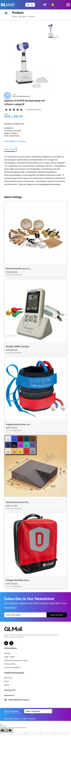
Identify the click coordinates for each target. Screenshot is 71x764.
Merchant (8, 677)
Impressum (9, 695)
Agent (6, 685)
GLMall (7, 653)
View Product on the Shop (15, 141)
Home (14, 16)
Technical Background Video (16, 660)
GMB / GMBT (9, 657)
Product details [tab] (9, 149)
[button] (30, 4)
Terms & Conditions (12, 667)
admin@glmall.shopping (18, 699)
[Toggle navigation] (68, 4)
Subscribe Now (56, 615)
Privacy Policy (9, 664)
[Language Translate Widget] (38, 711)
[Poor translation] (8, 730)
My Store (22, 16)
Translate (34, 714)
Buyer (6, 681)
